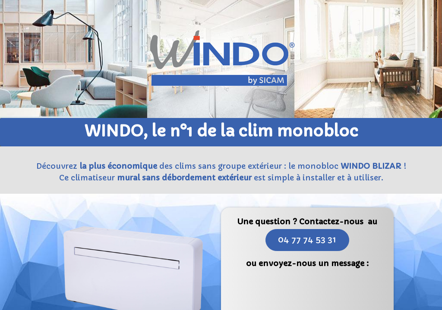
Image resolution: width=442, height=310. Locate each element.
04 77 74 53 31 (307, 239)
